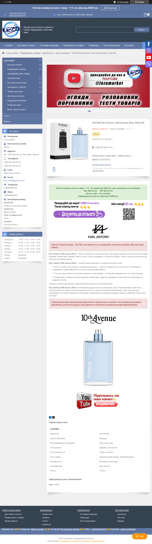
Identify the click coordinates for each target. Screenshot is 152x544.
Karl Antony (47, 53)
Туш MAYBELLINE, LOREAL (18, 74)
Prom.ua (90, 538)
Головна (9, 45)
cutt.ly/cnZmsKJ (128, 529)
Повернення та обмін (73, 45)
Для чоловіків (62, 53)
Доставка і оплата (26, 45)
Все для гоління (14, 65)
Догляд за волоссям (16, 83)
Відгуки (7, 121)
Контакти (129, 45)
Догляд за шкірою (15, 96)
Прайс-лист (47, 514)
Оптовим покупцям (49, 45)
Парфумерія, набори (30, 53)
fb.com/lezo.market (70, 529)
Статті (7, 116)
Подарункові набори (16, 100)
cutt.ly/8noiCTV (98, 529)
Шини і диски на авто (16, 109)
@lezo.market (37, 529)
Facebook (46, 524)
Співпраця (93, 45)
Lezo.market (12, 53)
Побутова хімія (14, 105)
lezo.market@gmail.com (14, 180)
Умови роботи (11, 521)
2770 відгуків (122, 2)
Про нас (121, 517)
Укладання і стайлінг (16, 87)
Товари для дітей (15, 91)
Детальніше (110, 8)
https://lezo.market (12, 173)
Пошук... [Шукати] (141, 30)
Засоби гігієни (13, 78)
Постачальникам (111, 45)
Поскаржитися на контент (70, 541)
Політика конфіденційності (93, 541)
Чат (140, 536)
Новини (45, 517)
